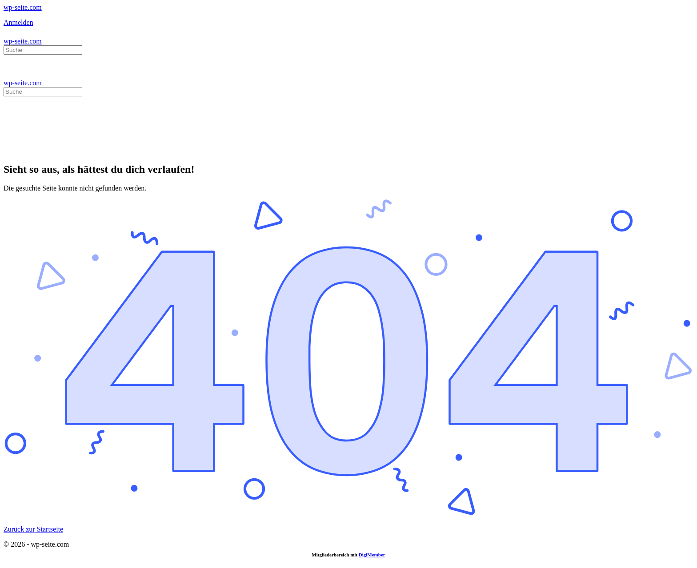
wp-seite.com (23, 7)
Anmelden (18, 22)
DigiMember (372, 554)
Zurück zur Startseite (33, 529)
